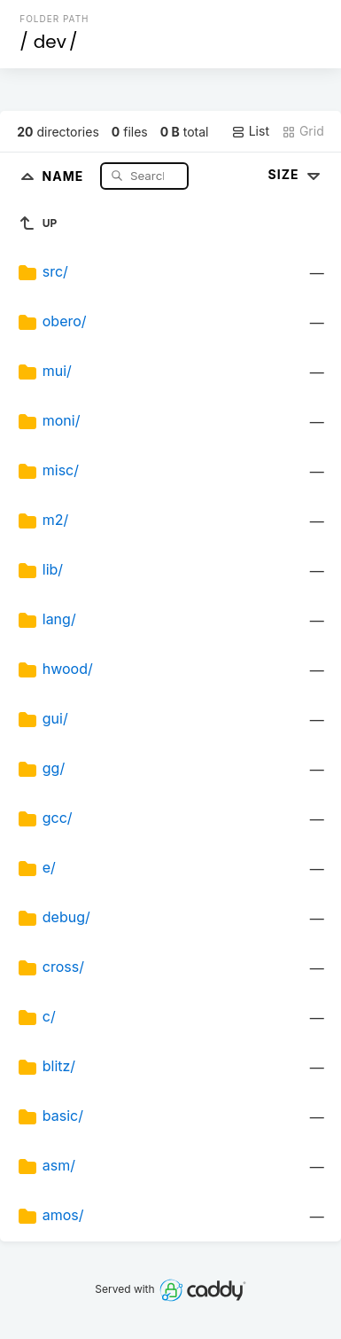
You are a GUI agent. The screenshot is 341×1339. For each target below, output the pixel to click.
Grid (303, 131)
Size (296, 174)
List (250, 131)
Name (65, 175)
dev (50, 41)
